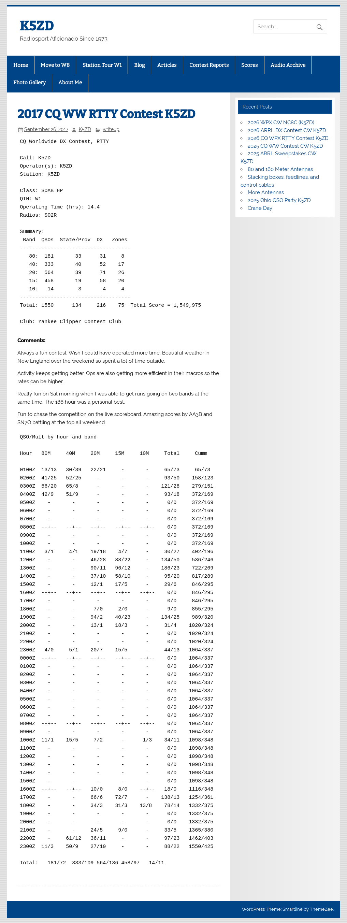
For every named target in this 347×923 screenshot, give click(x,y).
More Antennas (266, 192)
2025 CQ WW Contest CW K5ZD (285, 146)
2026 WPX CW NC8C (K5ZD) (281, 122)
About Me (70, 83)
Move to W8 (55, 65)
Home (20, 65)
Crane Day (260, 208)
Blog (139, 65)
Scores (249, 65)
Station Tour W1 (102, 65)
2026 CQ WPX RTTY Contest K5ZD (288, 138)
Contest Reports (209, 65)
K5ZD (37, 26)
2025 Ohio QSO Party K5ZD (279, 200)
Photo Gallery (29, 83)
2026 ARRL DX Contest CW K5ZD (287, 130)
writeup (111, 129)
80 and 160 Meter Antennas (280, 169)
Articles (166, 65)
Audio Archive (288, 65)
